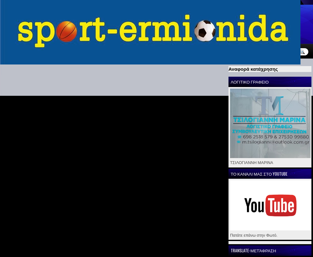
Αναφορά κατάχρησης (253, 69)
